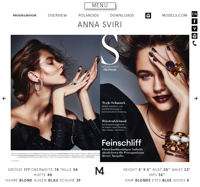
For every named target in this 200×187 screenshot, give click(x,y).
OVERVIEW (57, 15)
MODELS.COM (174, 15)
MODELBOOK (25, 15)
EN (194, 14)
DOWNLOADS (122, 15)
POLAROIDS (88, 15)
